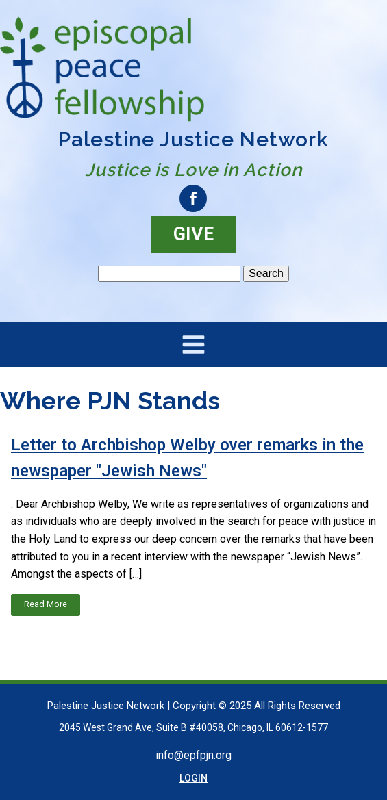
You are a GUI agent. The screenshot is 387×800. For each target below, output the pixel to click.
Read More (45, 604)
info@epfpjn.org (193, 755)
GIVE (193, 234)
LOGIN (193, 778)
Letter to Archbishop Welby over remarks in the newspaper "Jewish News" (187, 457)
